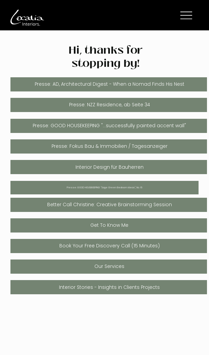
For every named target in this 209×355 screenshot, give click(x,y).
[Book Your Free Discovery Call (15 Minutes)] (108, 246)
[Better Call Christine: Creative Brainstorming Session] (108, 205)
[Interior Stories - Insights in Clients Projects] (108, 287)
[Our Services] (108, 267)
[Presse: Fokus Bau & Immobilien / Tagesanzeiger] (108, 146)
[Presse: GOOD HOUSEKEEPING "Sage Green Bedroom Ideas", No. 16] (104, 188)
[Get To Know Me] (108, 225)
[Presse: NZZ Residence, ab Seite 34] (108, 105)
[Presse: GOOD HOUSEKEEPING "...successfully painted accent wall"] (108, 126)
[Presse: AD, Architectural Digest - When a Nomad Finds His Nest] (108, 84)
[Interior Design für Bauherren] (108, 167)
